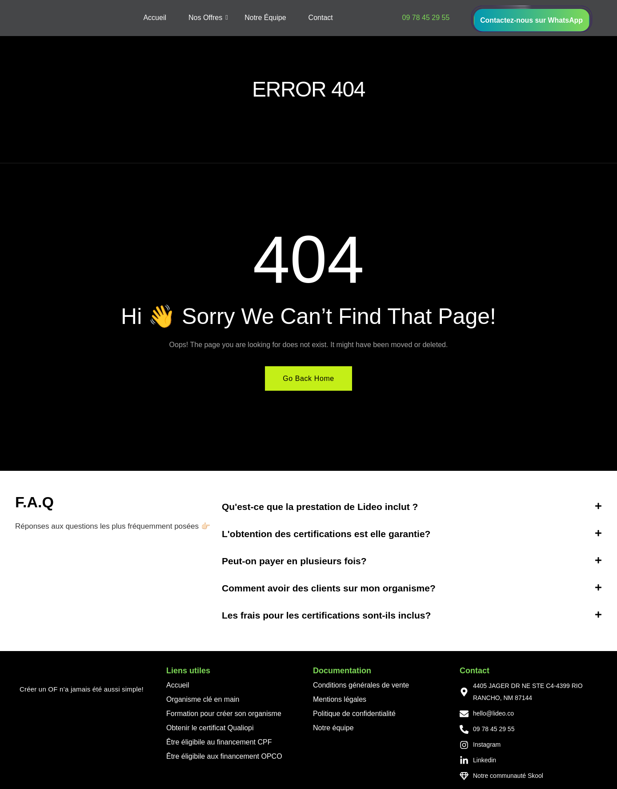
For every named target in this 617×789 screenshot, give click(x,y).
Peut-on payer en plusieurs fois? (294, 561)
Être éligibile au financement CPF (219, 742)
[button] (412, 507)
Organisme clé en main (203, 700)
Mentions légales (339, 700)
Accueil (154, 18)
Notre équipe (333, 728)
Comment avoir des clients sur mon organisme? (329, 588)
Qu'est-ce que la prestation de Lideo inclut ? (320, 507)
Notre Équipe (265, 18)
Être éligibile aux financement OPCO (224, 757)
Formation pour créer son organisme (223, 714)
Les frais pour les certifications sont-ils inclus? (326, 616)
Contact (320, 18)
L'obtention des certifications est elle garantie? (326, 534)
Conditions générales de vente (361, 685)
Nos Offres (208, 18)
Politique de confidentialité (354, 714)
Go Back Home (308, 379)
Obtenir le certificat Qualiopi (210, 728)
